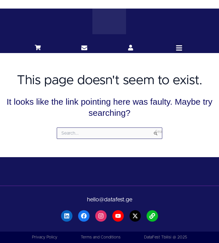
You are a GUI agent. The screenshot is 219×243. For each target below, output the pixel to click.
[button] (179, 48)
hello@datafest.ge (109, 199)
